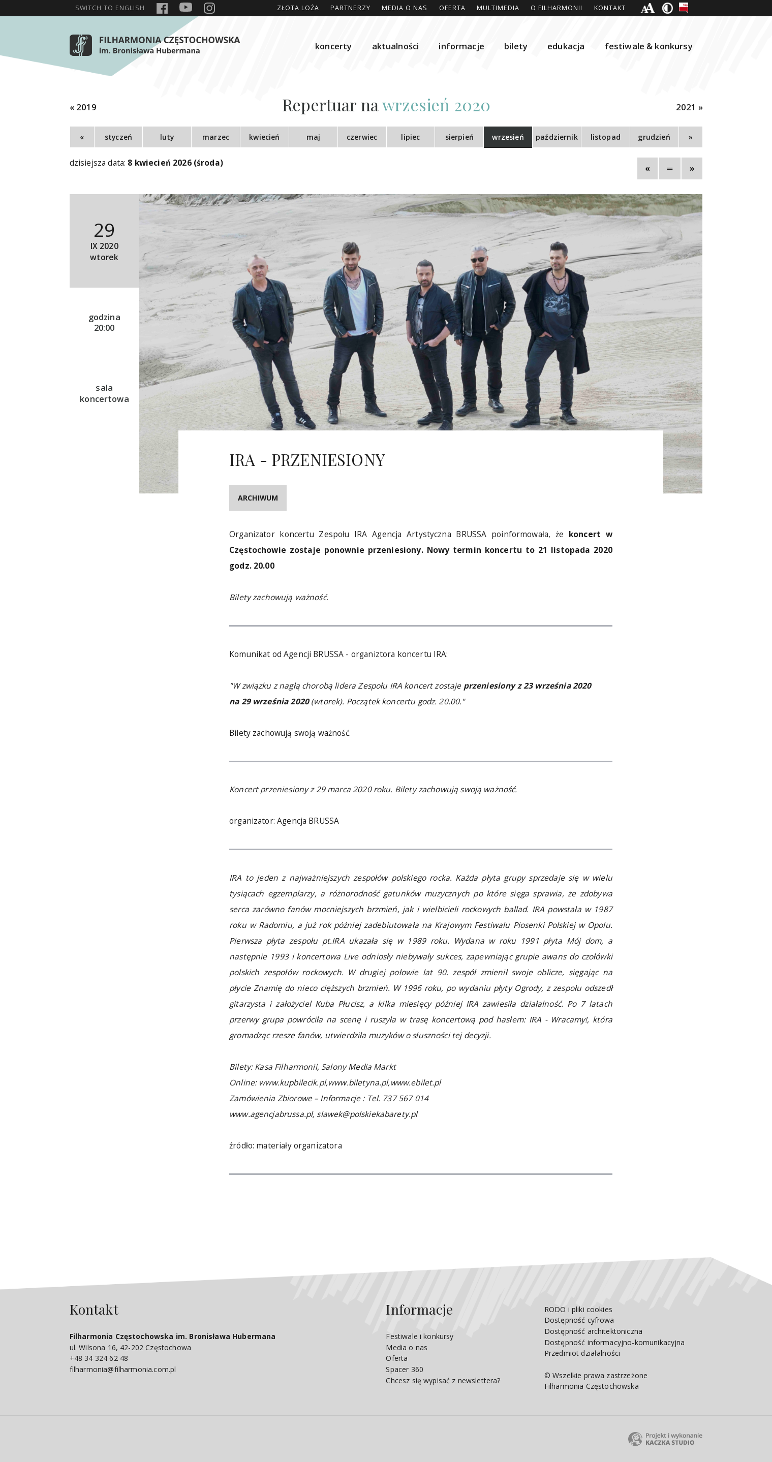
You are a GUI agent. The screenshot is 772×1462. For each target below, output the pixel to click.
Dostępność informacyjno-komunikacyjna (614, 1342)
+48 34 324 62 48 (99, 1358)
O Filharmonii (556, 8)
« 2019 (83, 107)
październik (557, 137)
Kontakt (610, 8)
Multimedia (498, 8)
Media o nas (404, 8)
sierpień (459, 137)
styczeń (118, 137)
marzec (215, 137)
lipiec (410, 137)
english (110, 8)
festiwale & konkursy (649, 46)
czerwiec (362, 137)
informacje (461, 46)
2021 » (689, 107)
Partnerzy (350, 8)
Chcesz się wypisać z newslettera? (443, 1380)
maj (313, 137)
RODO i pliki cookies (578, 1309)
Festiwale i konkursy (419, 1336)
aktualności (395, 46)
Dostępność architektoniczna (593, 1331)
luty (167, 137)
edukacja (565, 46)
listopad (606, 137)
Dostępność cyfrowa (579, 1320)
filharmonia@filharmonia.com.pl (123, 1369)
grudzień (654, 137)
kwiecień (264, 137)
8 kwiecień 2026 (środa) (175, 162)
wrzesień (507, 137)
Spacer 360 (404, 1369)
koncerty (333, 46)
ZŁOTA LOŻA (298, 8)
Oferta (452, 8)
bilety (516, 46)
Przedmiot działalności (582, 1353)
